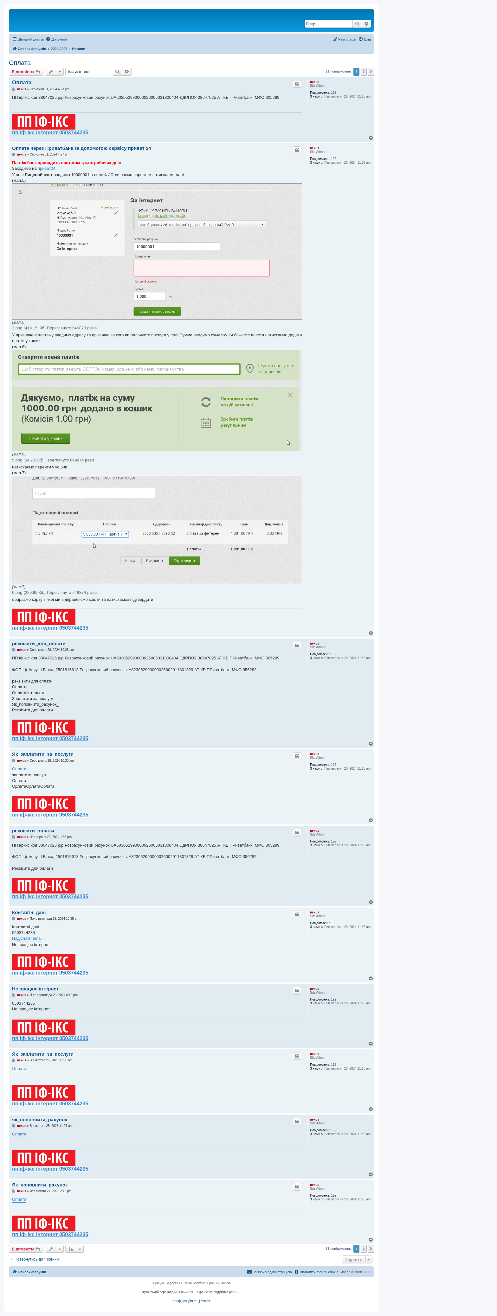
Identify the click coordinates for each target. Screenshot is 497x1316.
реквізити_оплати (33, 830)
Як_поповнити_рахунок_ (41, 1184)
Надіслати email (27, 938)
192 (333, 92)
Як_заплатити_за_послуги (43, 754)
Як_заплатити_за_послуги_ (44, 1054)
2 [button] (364, 71)
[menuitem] (56, 39)
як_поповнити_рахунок (39, 1119)
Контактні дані (29, 912)
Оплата (20, 62)
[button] (371, 71)
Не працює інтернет (35, 988)
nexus (314, 82)
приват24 (46, 168)
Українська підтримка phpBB (218, 1292)
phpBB (174, 1283)
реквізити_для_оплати (39, 643)
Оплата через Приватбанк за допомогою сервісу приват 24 (81, 148)
